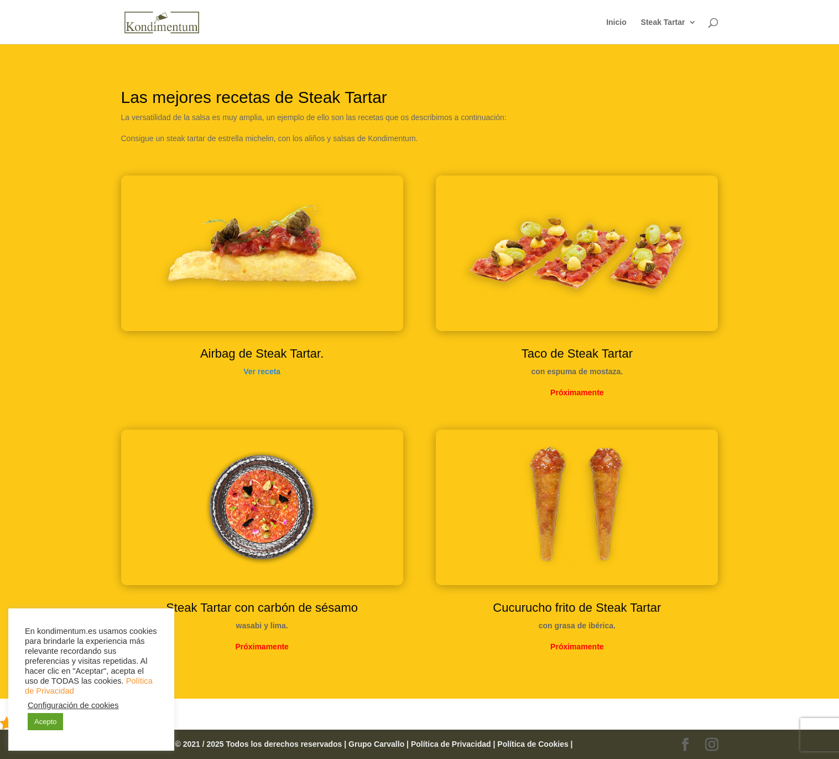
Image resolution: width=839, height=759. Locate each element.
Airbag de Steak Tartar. (262, 353)
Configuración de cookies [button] (73, 705)
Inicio (616, 22)
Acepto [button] (45, 721)
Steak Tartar (663, 22)
